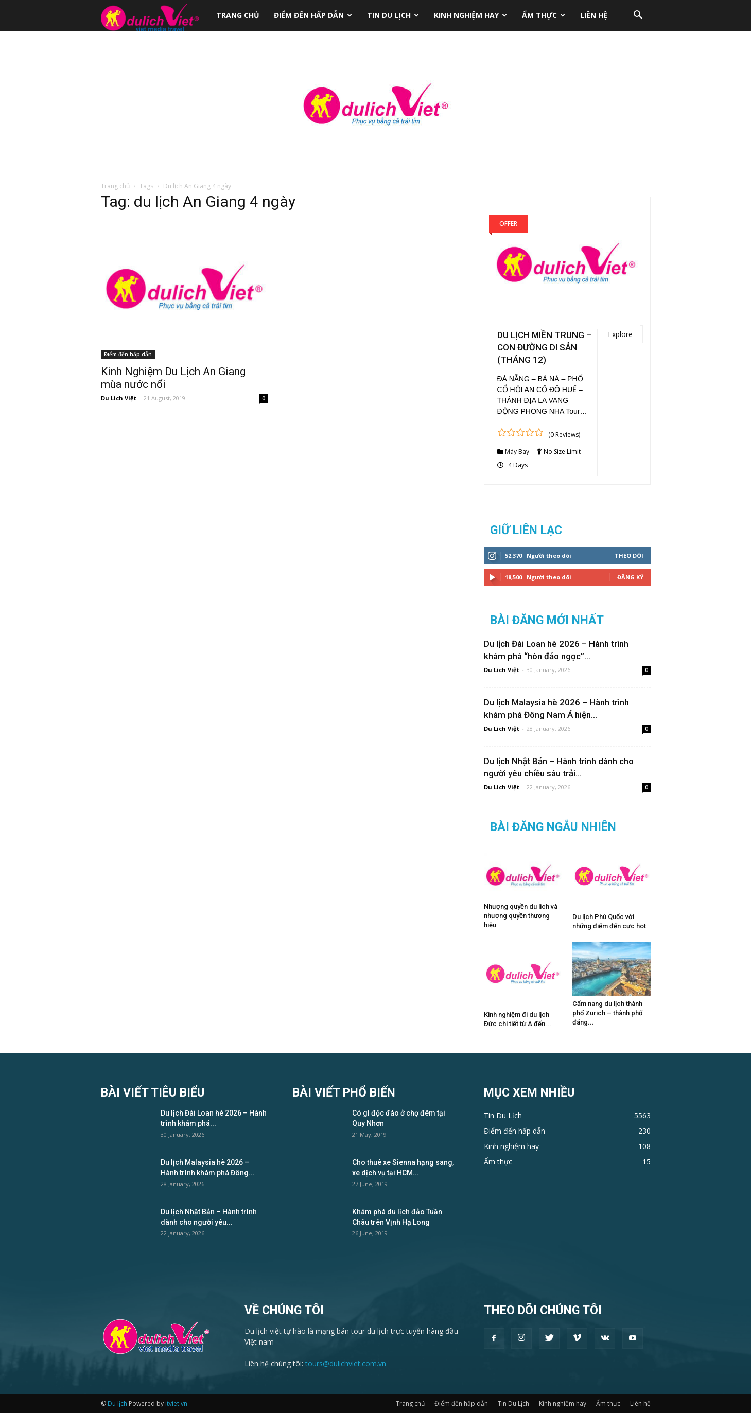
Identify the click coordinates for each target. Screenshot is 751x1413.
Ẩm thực (543, 15)
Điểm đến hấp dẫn (313, 15)
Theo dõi (629, 555)
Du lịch (117, 1403)
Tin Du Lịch (393, 15)
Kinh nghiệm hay (470, 15)
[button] (638, 16)
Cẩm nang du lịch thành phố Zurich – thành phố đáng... (607, 1013)
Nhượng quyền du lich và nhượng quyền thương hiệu (520, 916)
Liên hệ (593, 15)
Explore (620, 334)
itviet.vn (176, 1403)
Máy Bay (517, 451)
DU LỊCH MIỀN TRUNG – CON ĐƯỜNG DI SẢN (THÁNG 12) (544, 347)
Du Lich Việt (118, 398)
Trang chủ (237, 15)
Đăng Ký (630, 577)
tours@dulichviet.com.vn (345, 1363)
